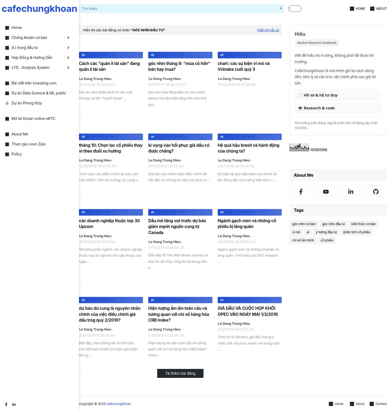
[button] (294, 8)
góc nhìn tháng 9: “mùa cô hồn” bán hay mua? (179, 66)
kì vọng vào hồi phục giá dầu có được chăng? (178, 148)
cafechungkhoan (39, 8)
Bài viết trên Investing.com (31, 83)
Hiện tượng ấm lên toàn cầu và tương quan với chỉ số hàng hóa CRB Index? (178, 314)
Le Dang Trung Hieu (95, 79)
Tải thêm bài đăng (180, 373)
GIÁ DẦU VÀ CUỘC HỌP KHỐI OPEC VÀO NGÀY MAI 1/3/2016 (248, 311)
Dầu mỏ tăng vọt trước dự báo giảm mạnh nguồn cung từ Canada (177, 226)
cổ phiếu (327, 240)
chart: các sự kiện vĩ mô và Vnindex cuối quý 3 (244, 66)
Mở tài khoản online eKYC (30, 118)
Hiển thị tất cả (268, 30)
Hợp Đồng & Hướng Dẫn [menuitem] (28, 57)
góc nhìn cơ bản (304, 224)
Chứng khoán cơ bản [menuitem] (26, 37)
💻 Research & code (316, 107)
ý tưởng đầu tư (326, 232)
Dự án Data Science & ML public (35, 93)
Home (357, 9)
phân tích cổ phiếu (356, 232)
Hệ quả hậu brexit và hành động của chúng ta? (248, 148)
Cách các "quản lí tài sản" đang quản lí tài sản (109, 66)
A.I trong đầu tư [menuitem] (21, 47)
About (378, 9)
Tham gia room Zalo (25, 144)
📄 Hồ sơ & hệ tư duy (318, 95)
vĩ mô (296, 232)
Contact (378, 404)
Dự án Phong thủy (23, 103)
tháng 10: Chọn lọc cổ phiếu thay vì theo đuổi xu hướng (110, 148)
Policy (13, 154)
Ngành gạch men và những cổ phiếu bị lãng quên (247, 223)
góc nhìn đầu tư (333, 224)
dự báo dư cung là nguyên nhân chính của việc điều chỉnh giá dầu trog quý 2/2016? (109, 314)
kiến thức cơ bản (363, 224)
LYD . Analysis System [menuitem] (27, 67)
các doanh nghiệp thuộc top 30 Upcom (109, 223)
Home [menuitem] (13, 27)
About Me (16, 134)
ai (308, 232)
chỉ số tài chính (303, 240)
